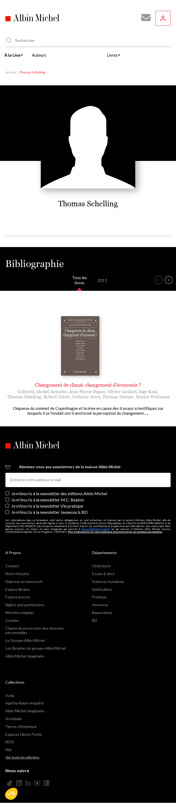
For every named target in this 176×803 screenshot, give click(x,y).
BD (94, 620)
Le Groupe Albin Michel (25, 640)
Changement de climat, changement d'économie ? (88, 385)
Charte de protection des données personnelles (34, 630)
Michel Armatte (51, 391)
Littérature (101, 566)
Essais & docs (103, 573)
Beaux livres (102, 612)
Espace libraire (17, 589)
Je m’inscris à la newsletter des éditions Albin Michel (59, 493)
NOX (9, 742)
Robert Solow (56, 396)
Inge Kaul (148, 391)
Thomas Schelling (24, 396)
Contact (12, 566)
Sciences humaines (108, 581)
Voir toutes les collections (22, 757)
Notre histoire (17, 573)
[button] (11, 793)
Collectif (26, 391)
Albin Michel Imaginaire (24, 656)
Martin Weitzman (153, 396)
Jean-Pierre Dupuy (87, 391)
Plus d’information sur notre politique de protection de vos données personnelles (115, 531)
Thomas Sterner (118, 396)
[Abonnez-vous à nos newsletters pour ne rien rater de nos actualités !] (144, 17)
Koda (9, 695)
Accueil (10, 72)
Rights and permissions (25, 604)
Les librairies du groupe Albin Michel (35, 648)
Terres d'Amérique (21, 726)
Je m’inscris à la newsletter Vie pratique (47, 505)
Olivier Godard (122, 391)
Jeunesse (100, 604)
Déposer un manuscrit (24, 581)
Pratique (99, 597)
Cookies (12, 620)
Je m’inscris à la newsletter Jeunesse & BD (49, 512)
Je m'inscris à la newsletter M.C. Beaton (47, 499)
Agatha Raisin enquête (24, 703)
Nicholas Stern (86, 396)
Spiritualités (102, 589)
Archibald (13, 718)
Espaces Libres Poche (23, 734)
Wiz (8, 749)
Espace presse (17, 597)
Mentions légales (19, 612)
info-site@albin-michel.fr (95, 529)
